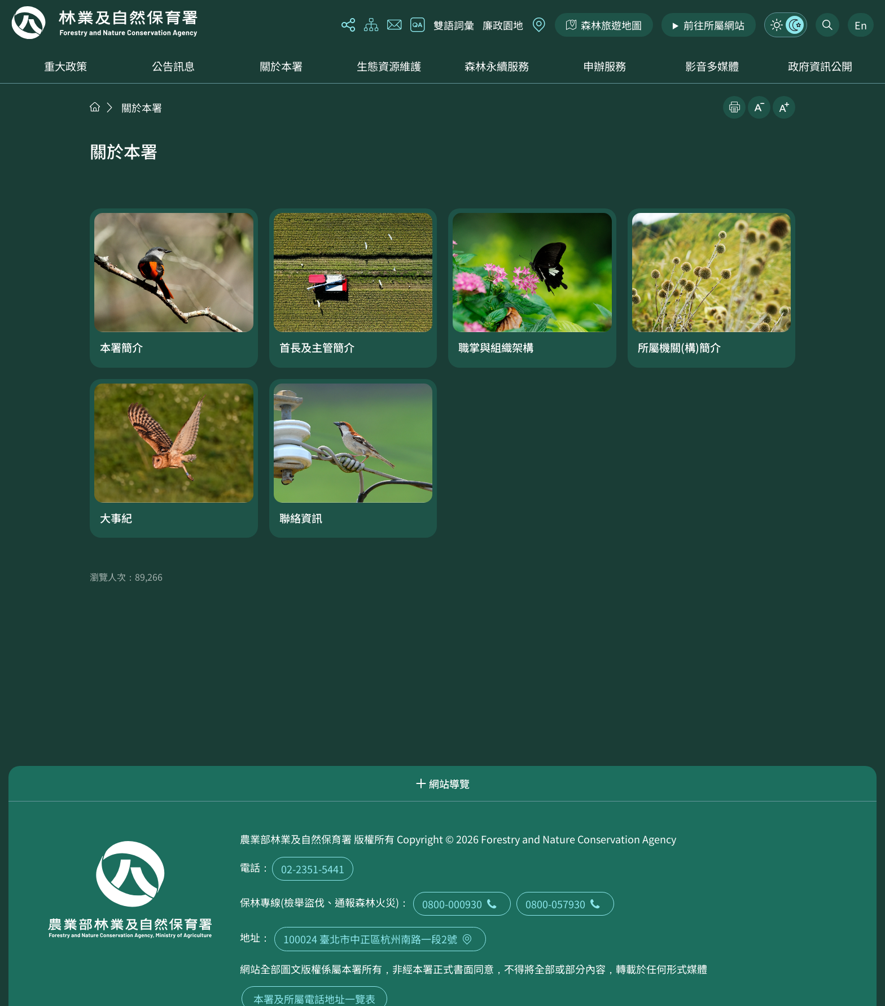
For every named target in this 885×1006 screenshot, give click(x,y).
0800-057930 (565, 903)
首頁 (95, 107)
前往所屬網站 (714, 25)
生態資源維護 (389, 66)
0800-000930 (462, 903)
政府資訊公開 (820, 66)
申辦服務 (604, 66)
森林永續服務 (497, 66)
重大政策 (65, 66)
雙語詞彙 (453, 25)
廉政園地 (503, 25)
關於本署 (281, 66)
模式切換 (785, 24)
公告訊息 (173, 66)
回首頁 (104, 23)
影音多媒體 (712, 66)
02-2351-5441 (312, 868)
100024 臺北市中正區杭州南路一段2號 (380, 938)
